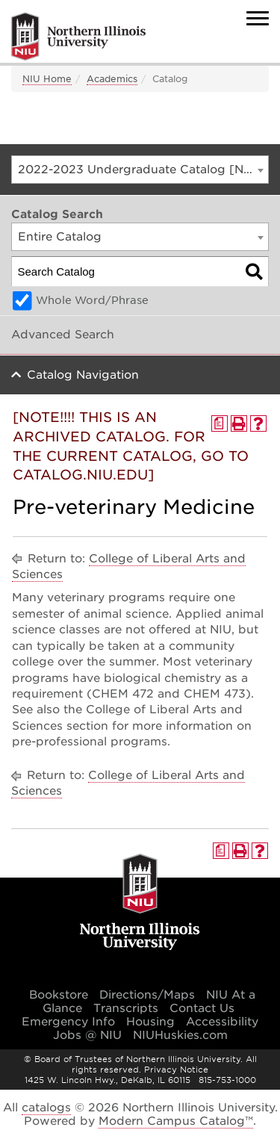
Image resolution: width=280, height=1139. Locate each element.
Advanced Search (62, 334)
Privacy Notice (176, 1069)
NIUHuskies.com (180, 1035)
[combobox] (140, 169)
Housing (150, 1021)
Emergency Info (68, 1021)
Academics (112, 78)
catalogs (46, 1107)
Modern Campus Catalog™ (176, 1121)
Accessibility (222, 1021)
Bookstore (58, 995)
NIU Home (47, 78)
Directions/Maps (147, 995)
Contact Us (201, 1008)
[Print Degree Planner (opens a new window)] (219, 423)
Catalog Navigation (83, 375)
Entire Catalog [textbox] (60, 236)
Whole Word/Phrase (92, 300)
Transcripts (125, 1008)
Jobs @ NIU (87, 1035)
